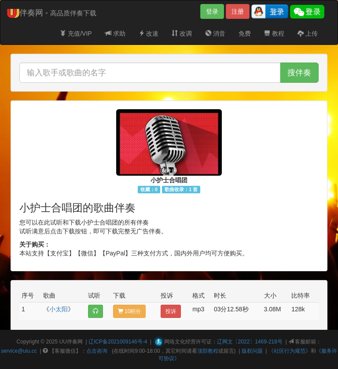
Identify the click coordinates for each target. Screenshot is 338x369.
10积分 (129, 311)
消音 (215, 33)
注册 (237, 11)
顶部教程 (207, 351)
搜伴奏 (299, 72)
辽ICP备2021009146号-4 (117, 342)
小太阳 (58, 309)
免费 (245, 33)
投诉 (170, 311)
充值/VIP (76, 33)
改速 (149, 33)
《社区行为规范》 (289, 351)
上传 (308, 33)
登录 (212, 11)
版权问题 (252, 351)
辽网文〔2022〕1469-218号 (250, 342)
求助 (115, 33)
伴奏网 (75, 342)
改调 (182, 33)
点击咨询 (96, 351)
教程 (274, 33)
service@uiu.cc (19, 351)
